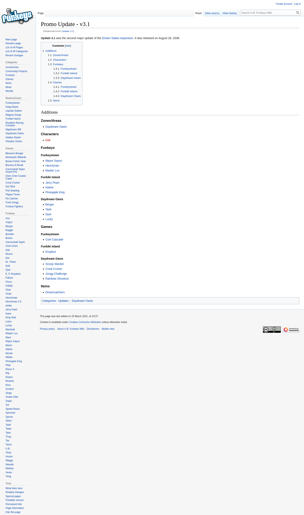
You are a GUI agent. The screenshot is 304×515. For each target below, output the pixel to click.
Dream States (110, 38)
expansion (126, 38)
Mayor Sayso (53, 160)
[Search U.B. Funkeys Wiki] (270, 12)
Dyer (48, 214)
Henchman (52, 165)
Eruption (50, 251)
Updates (63, 300)
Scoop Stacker (54, 264)
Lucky (49, 219)
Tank (48, 209)
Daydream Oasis (55, 126)
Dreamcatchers (55, 292)
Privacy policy (47, 328)
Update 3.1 (68, 31)
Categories (49, 300)
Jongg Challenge (56, 273)
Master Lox (52, 170)
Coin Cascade (54, 239)
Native (49, 187)
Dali (47, 140)
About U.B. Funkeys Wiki (70, 328)
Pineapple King (54, 192)
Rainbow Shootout (57, 278)
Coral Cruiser (53, 268)
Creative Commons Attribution (85, 322)
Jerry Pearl (52, 182)
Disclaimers (93, 328)
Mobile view (108, 328)
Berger (49, 204)
